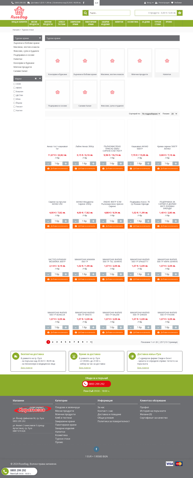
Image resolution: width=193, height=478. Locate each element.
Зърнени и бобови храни (26, 42)
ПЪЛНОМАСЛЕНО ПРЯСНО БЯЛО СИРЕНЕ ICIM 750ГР (112, 148)
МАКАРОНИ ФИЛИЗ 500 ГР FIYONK (167, 313)
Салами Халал (20, 70)
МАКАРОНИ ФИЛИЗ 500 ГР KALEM (112, 313)
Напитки (17, 58)
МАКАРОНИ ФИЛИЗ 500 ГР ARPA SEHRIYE (167, 260)
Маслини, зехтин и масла (26, 46)
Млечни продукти (22, 66)
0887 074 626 (19, 431)
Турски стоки (28, 29)
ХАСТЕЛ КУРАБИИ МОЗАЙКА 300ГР (57, 260)
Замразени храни (65, 421)
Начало (16, 29)
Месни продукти (64, 410)
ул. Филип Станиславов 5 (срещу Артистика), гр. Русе (28, 427)
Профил (144, 407)
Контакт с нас (105, 410)
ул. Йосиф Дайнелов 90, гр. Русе (28, 418)
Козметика (61, 435)
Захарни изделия (64, 428)
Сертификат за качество (154, 417)
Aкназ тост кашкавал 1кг (57, 147)
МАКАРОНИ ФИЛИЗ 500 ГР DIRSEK (139, 313)
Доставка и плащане (109, 414)
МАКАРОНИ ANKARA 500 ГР (85, 260)
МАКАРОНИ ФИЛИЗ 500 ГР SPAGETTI (139, 260)
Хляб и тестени (63, 417)
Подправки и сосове (23, 54)
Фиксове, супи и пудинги (26, 50)
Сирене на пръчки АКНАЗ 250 (57, 202)
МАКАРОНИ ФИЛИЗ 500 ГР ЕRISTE (84, 313)
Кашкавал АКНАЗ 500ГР (140, 147)
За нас (101, 407)
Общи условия (106, 417)
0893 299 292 (19, 421)
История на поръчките (153, 410)
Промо (59, 442)
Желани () (146, 414)
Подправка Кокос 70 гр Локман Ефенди (140, 202)
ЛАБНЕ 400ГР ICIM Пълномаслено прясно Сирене (112, 204)
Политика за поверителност (114, 421)
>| (91, 342)
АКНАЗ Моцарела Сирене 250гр (84, 202)
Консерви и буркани (23, 62)
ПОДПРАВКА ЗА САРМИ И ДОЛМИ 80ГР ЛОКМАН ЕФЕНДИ (167, 205)
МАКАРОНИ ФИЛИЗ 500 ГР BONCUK (57, 313)
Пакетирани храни (65, 424)
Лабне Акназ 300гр (85, 146)
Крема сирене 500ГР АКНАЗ (167, 147)
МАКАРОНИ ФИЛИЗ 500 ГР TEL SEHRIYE (112, 260)
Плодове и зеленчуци (67, 407)
